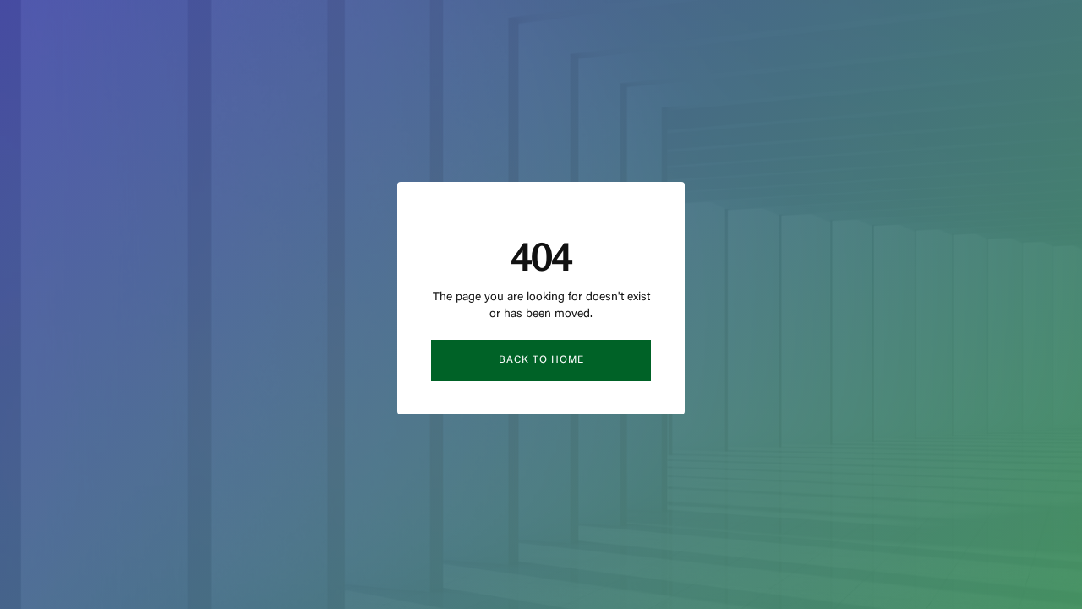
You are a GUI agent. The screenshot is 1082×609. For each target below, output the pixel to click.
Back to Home (541, 360)
